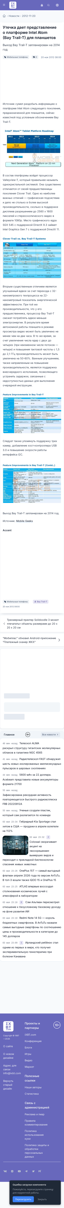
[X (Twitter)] (33, 1171)
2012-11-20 (28, 15)
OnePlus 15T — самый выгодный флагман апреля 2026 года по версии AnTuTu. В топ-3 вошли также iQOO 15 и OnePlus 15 (31, 875)
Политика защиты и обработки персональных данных (37, 1150)
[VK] (5, 1171)
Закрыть (42, 1199)
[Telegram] (26, 1171)
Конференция (33, 1041)
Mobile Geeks (24, 521)
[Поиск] (48, 5)
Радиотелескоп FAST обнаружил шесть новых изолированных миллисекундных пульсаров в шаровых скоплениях (32, 763)
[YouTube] (19, 1171)
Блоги (28, 1047)
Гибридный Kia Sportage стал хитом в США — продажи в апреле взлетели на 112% (30, 826)
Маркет (29, 1066)
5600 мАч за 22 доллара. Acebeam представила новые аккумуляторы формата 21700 (30, 779)
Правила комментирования (36, 1122)
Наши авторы (33, 1087)
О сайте (8, 1046)
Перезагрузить (23, 1199)
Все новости (50, 734)
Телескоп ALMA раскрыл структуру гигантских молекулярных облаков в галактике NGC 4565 (31, 748)
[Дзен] (12, 1171)
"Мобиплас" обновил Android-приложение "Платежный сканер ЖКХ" (32, 640)
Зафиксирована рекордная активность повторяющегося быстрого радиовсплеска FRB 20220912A (30, 799)
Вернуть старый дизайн (8, 1084)
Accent (7, 530)
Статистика (32, 1093)
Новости (14, 15)
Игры (28, 1054)
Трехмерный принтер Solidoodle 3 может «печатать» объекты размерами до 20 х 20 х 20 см (31, 623)
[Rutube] (40, 1171)
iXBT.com (30, 1034)
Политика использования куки (34, 1134)
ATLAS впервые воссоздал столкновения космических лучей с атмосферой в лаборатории (28, 891)
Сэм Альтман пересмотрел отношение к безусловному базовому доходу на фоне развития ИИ (32, 907)
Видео (28, 1060)
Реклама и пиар (34, 1114)
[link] (48, 837)
